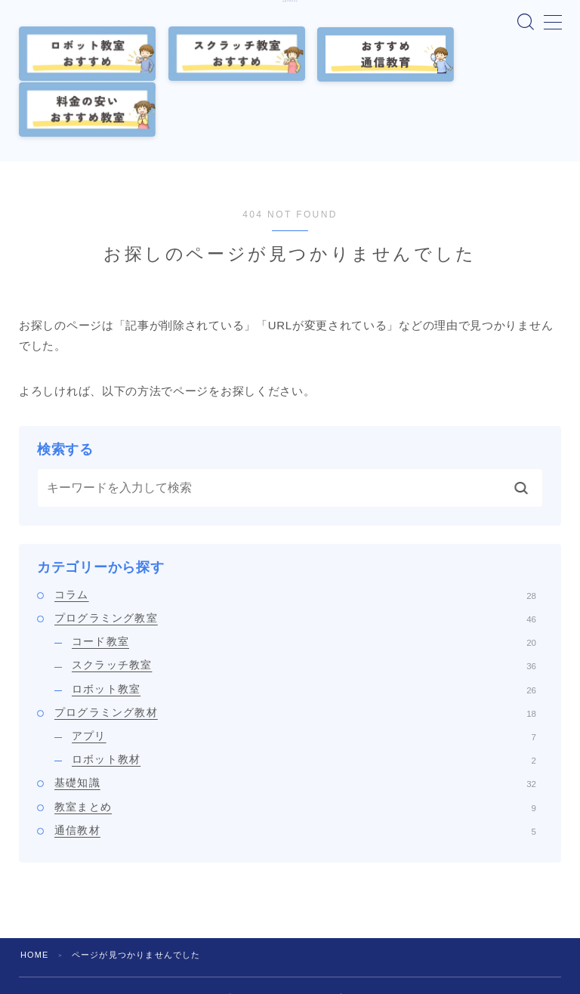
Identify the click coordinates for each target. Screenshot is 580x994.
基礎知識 (295, 721)
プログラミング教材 (295, 650)
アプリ (304, 674)
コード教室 (304, 580)
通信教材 (295, 768)
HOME (34, 892)
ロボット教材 (304, 698)
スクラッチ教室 (304, 603)
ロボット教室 (304, 627)
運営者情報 (197, 936)
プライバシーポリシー (285, 936)
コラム (295, 532)
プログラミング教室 (295, 556)
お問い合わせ (378, 936)
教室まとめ (295, 745)
